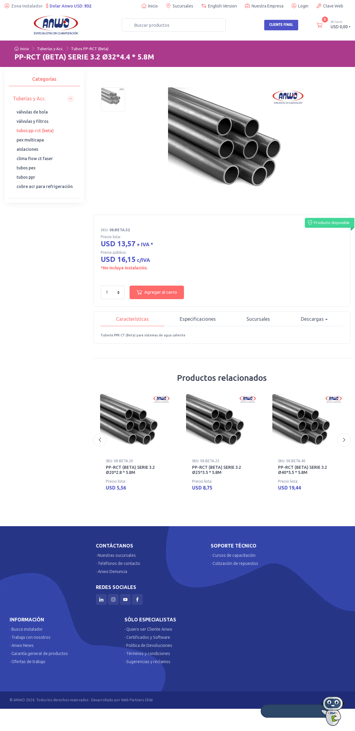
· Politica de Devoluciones (148, 645)
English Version (219, 5)
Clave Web (330, 5)
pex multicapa (30, 140)
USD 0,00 (340, 24)
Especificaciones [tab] (198, 319)
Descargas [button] (312, 319)
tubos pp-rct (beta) (35, 130)
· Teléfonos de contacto (118, 563)
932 (87, 6)
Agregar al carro (156, 292)
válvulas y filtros (32, 121)
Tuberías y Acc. (50, 49)
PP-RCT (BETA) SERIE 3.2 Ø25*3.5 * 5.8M (216, 470)
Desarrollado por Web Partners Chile (122, 700)
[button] (43, 98)
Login (300, 5)
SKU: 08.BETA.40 (291, 461)
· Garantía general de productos (39, 653)
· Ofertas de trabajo (27, 661)
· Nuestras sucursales (116, 555)
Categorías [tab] (44, 79)
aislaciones (27, 149)
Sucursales (179, 5)
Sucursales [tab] (258, 319)
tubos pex (26, 167)
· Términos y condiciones (147, 653)
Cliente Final (281, 24)
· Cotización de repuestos (234, 563)
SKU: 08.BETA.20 (119, 461)
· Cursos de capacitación (233, 555)
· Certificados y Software (147, 637)
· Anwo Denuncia (111, 571)
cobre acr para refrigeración (45, 186)
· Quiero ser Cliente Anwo (148, 629)
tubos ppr (26, 177)
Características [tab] (132, 319)
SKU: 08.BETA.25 (205, 461)
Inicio (150, 5)
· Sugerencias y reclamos (147, 661)
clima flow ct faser (35, 158)
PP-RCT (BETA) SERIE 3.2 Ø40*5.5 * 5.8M (302, 470)
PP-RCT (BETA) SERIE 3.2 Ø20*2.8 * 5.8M (130, 470)
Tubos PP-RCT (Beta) (90, 49)
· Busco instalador (26, 629)
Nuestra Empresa (264, 5)
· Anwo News (22, 645)
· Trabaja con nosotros (30, 637)
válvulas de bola (32, 112)
